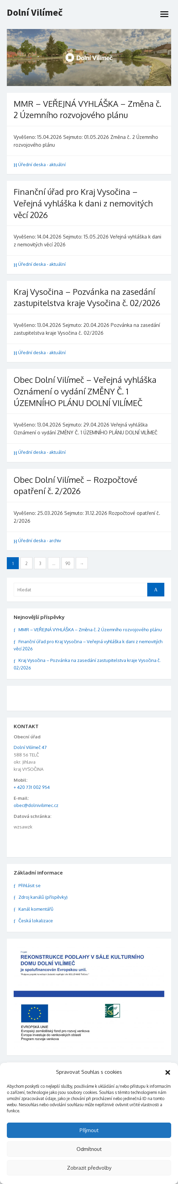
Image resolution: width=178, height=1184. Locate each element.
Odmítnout (89, 1149)
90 (67, 563)
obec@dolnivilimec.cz (36, 805)
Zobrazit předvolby (89, 1168)
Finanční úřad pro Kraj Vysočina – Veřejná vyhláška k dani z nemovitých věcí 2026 (83, 203)
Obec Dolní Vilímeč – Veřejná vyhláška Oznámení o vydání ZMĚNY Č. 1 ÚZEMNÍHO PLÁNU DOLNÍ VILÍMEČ (85, 391)
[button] (167, 1072)
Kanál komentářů (35, 909)
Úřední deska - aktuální (42, 164)
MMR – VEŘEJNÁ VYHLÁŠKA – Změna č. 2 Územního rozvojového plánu (90, 629)
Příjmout (89, 1130)
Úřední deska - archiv (39, 540)
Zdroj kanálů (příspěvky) (43, 897)
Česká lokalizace (35, 920)
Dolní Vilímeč (35, 12)
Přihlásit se (29, 885)
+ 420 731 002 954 (32, 787)
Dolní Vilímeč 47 (30, 747)
